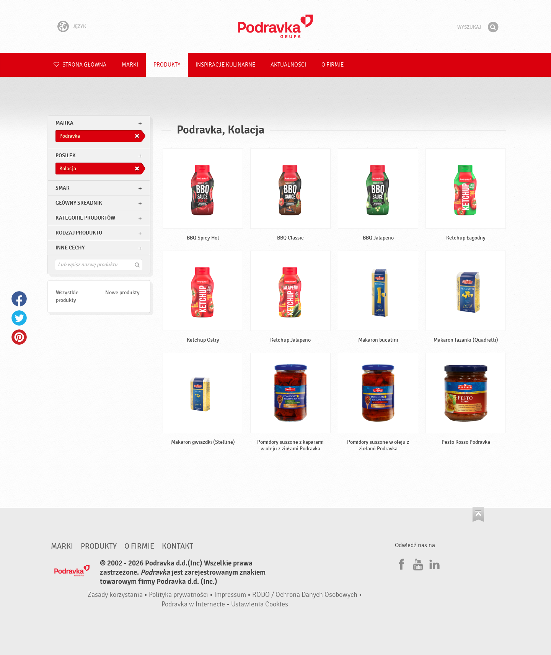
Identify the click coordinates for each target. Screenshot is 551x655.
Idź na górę (478, 514)
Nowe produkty (122, 292)
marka (64, 123)
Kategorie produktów (85, 218)
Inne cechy (70, 247)
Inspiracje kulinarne (225, 65)
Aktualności (288, 65)
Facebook (19, 298)
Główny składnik (78, 203)
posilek (65, 155)
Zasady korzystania (115, 595)
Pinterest (19, 337)
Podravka (275, 26)
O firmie (332, 65)
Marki (130, 65)
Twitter (19, 318)
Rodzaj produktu (78, 233)
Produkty (166, 65)
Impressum (230, 595)
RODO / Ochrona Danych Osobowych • (307, 595)
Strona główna (80, 65)
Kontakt (177, 546)
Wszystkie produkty (67, 296)
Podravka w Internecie (193, 604)
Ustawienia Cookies (259, 604)
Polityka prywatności (178, 595)
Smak (62, 188)
